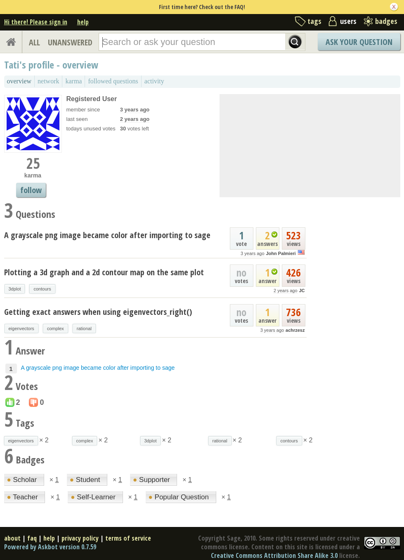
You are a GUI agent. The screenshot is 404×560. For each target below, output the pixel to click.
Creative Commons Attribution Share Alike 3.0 (274, 555)
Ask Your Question (359, 41)
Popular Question (180, 497)
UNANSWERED (70, 42)
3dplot (15, 288)
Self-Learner (94, 497)
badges (386, 21)
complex (55, 328)
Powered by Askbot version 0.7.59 (50, 546)
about (12, 538)
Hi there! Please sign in (35, 21)
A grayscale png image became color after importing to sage (107, 235)
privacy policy (80, 538)
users (348, 21)
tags (314, 21)
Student (86, 480)
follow (31, 190)
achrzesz (295, 330)
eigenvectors (21, 328)
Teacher (23, 497)
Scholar (23, 480)
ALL (34, 42)
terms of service (128, 538)
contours (42, 288)
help (83, 21)
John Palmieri (280, 253)
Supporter (152, 480)
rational (84, 328)
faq (32, 538)
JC (302, 290)
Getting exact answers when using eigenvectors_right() (98, 311)
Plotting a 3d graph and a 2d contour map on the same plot (104, 272)
